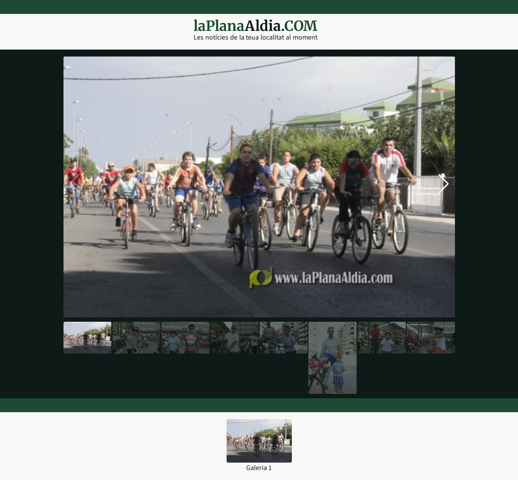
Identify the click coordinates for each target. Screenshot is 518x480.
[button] (443, 183)
